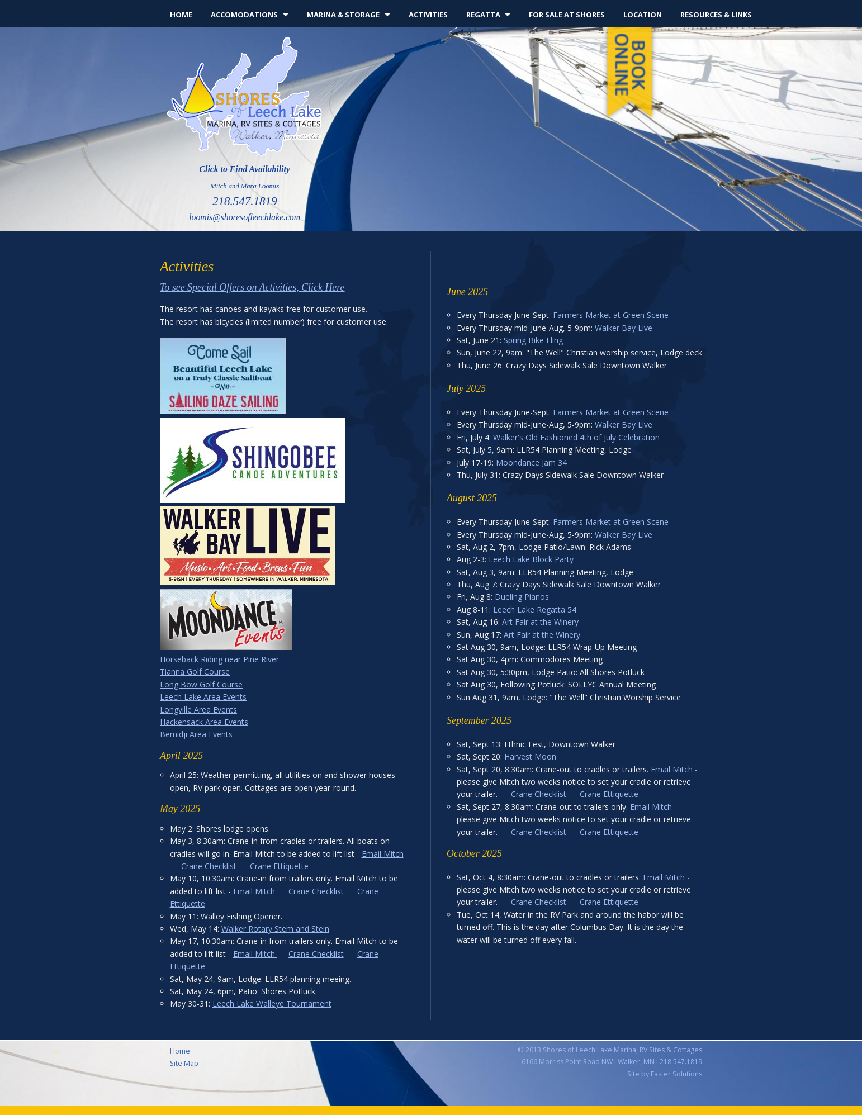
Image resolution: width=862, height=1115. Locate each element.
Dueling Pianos (522, 596)
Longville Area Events (198, 709)
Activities (428, 15)
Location (642, 15)
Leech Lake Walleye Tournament (271, 1003)
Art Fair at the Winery (540, 621)
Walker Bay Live (623, 327)
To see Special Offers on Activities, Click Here (252, 287)
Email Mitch (383, 853)
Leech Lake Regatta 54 (534, 609)
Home (181, 15)
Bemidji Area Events (196, 734)
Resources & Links (716, 15)
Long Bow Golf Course (201, 684)
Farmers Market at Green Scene (611, 315)
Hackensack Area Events (204, 722)
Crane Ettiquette (279, 866)
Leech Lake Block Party (531, 559)
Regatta (483, 15)
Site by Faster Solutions (664, 1074)
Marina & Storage (343, 15)
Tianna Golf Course (195, 671)
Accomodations (244, 15)
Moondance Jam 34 (531, 462)
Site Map (184, 1063)
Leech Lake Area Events (203, 696)
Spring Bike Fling (533, 340)
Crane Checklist (208, 866)
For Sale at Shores (567, 15)
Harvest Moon (530, 756)
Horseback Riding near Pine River (219, 659)
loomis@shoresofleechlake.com (244, 217)
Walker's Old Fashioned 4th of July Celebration (576, 437)
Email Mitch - (674, 769)
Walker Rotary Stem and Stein (275, 928)
